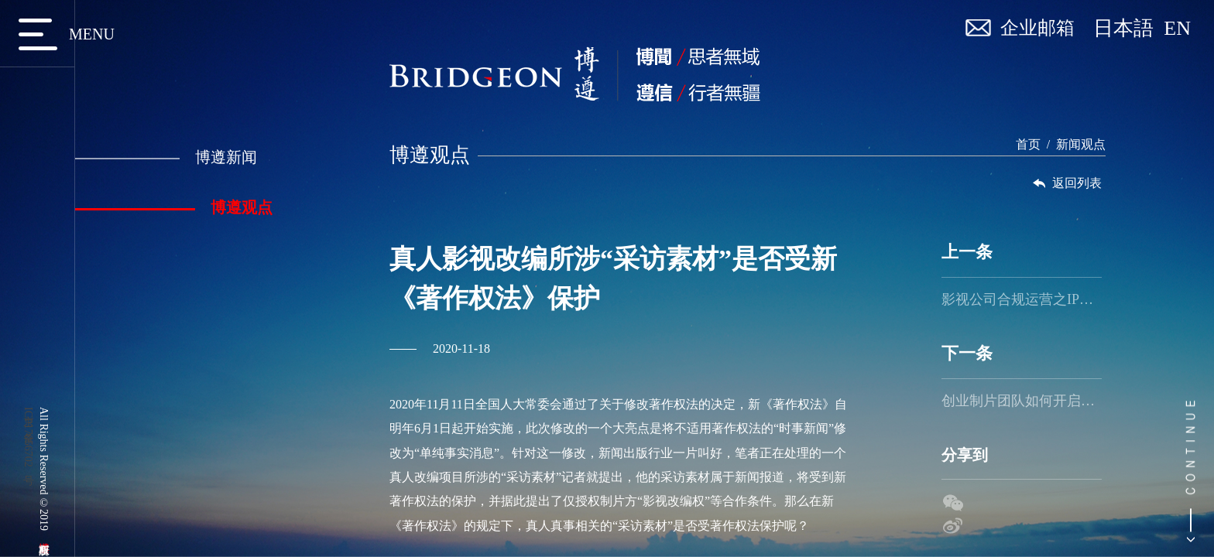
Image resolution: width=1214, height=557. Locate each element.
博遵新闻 (164, 157)
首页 (1030, 144)
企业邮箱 (1037, 28)
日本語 (1128, 29)
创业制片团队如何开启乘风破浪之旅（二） (1025, 400)
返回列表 (1069, 183)
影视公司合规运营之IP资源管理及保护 (1025, 299)
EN (1177, 29)
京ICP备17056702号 (28, 437)
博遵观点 (172, 207)
